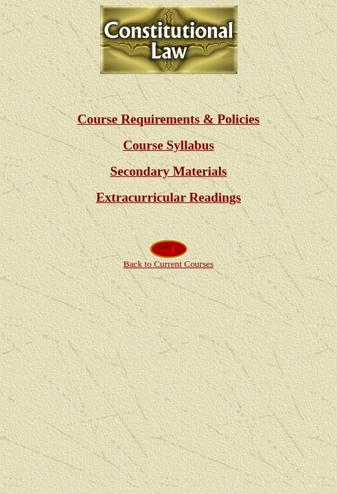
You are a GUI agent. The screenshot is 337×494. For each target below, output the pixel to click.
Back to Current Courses (168, 259)
